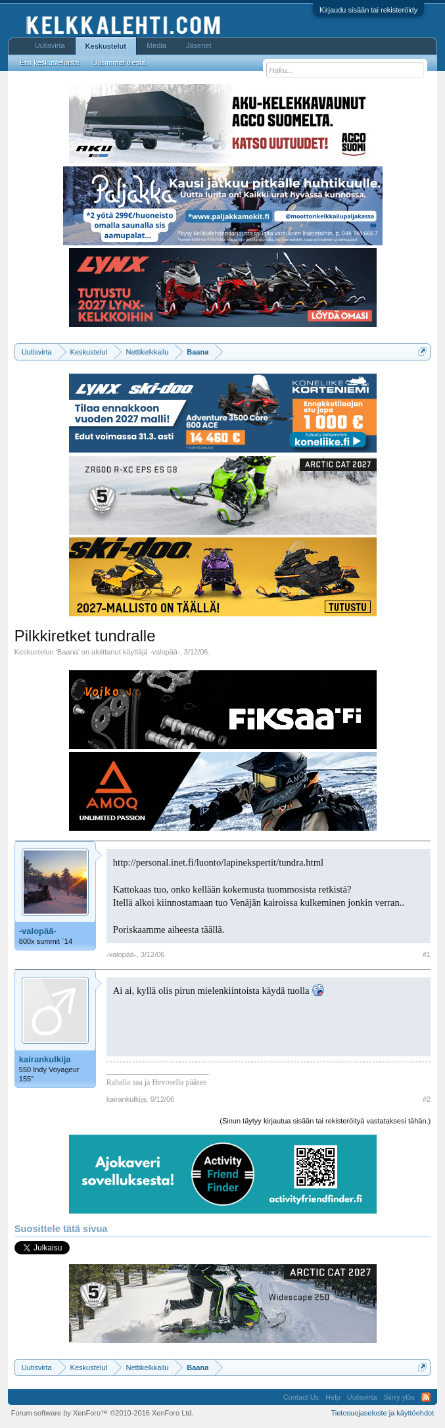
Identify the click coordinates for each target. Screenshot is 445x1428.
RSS (426, 1397)
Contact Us (301, 1397)
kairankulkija (45, 1059)
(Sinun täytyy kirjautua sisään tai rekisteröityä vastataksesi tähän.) (325, 1121)
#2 (427, 1099)
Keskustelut (105, 46)
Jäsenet (199, 45)
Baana (67, 652)
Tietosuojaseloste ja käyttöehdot (382, 1413)
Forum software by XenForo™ (102, 1413)
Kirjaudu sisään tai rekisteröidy (368, 10)
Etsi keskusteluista (49, 62)
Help (332, 1397)
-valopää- (165, 652)
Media (156, 45)
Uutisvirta (50, 45)
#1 (427, 954)
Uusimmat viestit (118, 62)
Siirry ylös (399, 1397)
